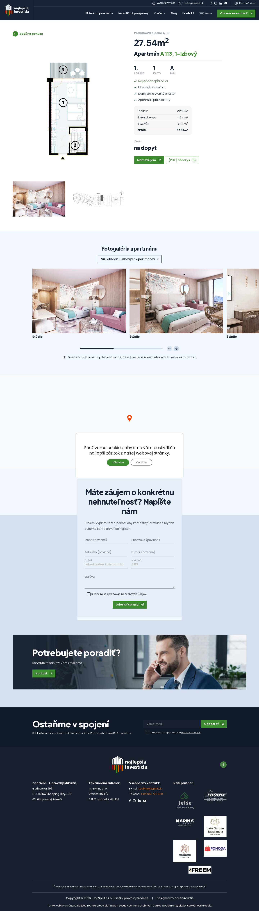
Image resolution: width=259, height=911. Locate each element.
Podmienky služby (175, 905)
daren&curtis (184, 898)
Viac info (141, 462)
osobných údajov (135, 591)
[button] (205, 14)
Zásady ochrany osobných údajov (140, 905)
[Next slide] (176, 348)
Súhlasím (118, 462)
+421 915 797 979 (152, 794)
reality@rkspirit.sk (150, 788)
